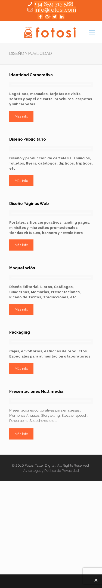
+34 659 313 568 (53, 4)
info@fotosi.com (55, 10)
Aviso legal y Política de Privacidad (51, 471)
